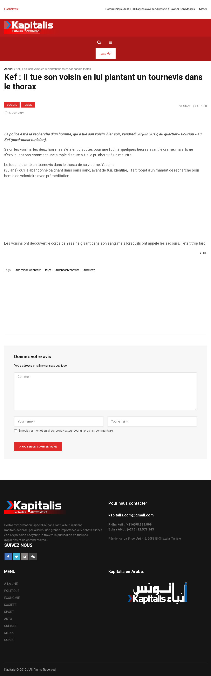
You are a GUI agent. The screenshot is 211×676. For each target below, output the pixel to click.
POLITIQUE (11, 590)
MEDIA (9, 633)
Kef (49, 270)
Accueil (8, 69)
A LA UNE (11, 583)
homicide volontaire (29, 270)
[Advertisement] (105, 212)
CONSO (9, 640)
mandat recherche (68, 270)
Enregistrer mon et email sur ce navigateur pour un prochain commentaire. (66, 431)
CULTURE (10, 626)
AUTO (8, 619)
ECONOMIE (12, 597)
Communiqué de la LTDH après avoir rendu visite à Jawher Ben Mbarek (155, 9)
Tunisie (27, 105)
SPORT (9, 612)
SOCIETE (12, 105)
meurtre (90, 270)
